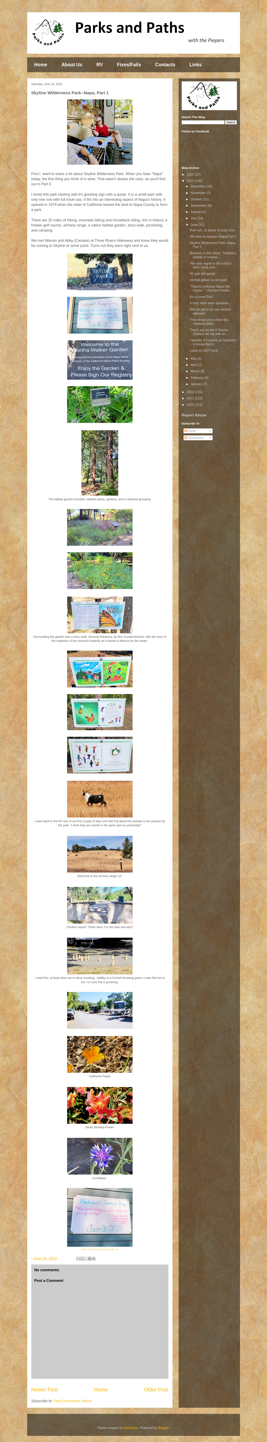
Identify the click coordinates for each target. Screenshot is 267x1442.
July (193, 218)
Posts (190, 431)
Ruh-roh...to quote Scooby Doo (212, 230)
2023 (191, 181)
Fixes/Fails (129, 64)
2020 (191, 404)
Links (195, 64)
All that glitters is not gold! (208, 280)
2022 (191, 392)
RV (99, 64)
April (194, 365)
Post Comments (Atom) (73, 1401)
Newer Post (44, 1389)
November (198, 193)
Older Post (156, 1389)
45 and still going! (202, 273)
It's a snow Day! (201, 296)
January (196, 384)
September (198, 205)
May (194, 358)
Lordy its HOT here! (204, 350)
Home (40, 64)
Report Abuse (194, 415)
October (196, 199)
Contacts (165, 64)
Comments (194, 437)
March (195, 371)
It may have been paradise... (210, 303)
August (196, 212)
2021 (191, 398)
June (194, 224)
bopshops (131, 1428)
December (198, 186)
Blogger (163, 1428)
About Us (71, 64)
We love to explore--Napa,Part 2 (213, 236)
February (197, 377)
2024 (191, 174)
